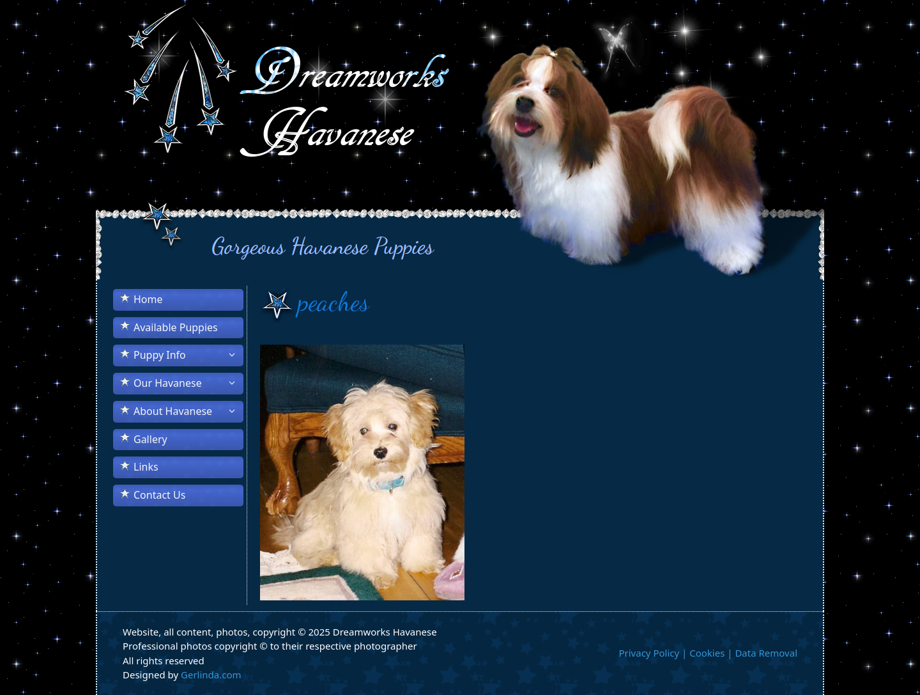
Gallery (150, 439)
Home (148, 299)
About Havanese (188, 411)
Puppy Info (188, 355)
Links (146, 467)
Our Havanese (188, 383)
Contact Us (159, 495)
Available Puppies (176, 327)
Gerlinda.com (211, 674)
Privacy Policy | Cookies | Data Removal (707, 652)
